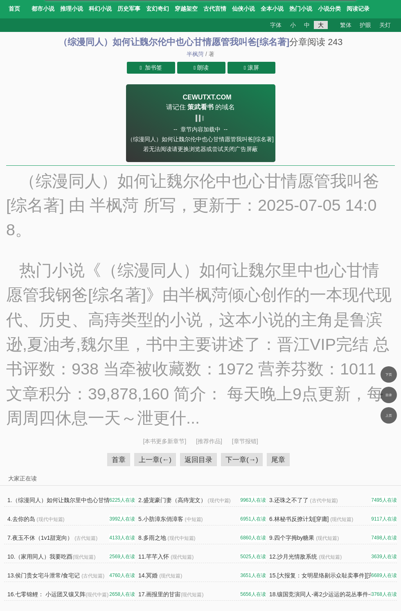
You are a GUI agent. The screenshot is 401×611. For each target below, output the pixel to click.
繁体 (345, 25)
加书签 (151, 67)
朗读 (201, 67)
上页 (388, 415)
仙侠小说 (243, 8)
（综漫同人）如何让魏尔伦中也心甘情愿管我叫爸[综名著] (174, 42)
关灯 (385, 25)
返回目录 (198, 459)
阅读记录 (358, 8)
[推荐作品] (210, 441)
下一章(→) (241, 459)
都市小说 (43, 8)
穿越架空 (186, 8)
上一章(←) (155, 459)
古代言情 (214, 8)
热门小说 (300, 8)
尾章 (278, 459)
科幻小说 (100, 8)
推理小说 (71, 8)
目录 (388, 395)
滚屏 (251, 67)
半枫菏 (195, 54)
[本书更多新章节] (165, 441)
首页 (14, 8)
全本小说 (272, 8)
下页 (388, 374)
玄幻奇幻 (157, 8)
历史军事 (128, 8)
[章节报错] (245, 441)
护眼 (365, 25)
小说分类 (329, 8)
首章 (119, 459)
